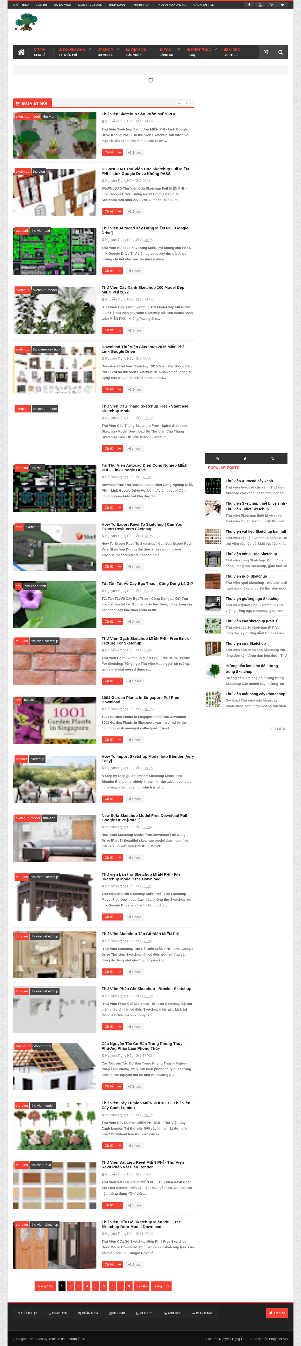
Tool (166, 52)
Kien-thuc (23, 1046)
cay (18, 586)
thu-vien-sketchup (46, 349)
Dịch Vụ (136, 52)
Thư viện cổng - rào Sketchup (251, 554)
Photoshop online (171, 4)
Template (58, 1313)
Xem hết (182, 103)
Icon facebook (90, 4)
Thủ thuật (27, 1313)
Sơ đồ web (62, 4)
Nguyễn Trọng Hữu (233, 1339)
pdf (18, 700)
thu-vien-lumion (43, 1105)
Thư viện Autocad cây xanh (249, 481)
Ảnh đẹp (172, 1313)
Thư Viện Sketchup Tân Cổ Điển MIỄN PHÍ (140, 933)
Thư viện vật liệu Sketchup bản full (256, 531)
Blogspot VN (278, 1339)
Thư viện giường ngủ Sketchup (252, 599)
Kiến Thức (199, 52)
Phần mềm (88, 1313)
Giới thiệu (21, 4)
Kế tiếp (141, 1286)
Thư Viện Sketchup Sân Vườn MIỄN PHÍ (138, 114)
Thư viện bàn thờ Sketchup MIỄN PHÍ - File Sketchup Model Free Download (141, 876)
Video (232, 52)
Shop (105, 52)
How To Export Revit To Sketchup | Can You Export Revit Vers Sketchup (142, 526)
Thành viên (140, 4)
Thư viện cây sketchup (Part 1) (252, 621)
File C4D (117, 1313)
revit (19, 527)
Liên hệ (41, 4)
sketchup (22, 171)
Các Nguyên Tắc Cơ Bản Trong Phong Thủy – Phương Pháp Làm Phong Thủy (144, 1045)
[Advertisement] (193, 26)
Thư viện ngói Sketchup (246, 576)
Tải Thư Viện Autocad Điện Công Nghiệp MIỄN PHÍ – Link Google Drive (145, 467)
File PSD (144, 1313)
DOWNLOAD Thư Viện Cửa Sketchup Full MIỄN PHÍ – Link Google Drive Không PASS (145, 171)
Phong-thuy (42, 1046)
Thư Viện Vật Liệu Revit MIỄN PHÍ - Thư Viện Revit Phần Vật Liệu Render (143, 1164)
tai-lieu (29, 700)
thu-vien (49, 116)
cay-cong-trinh (35, 586)
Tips (39, 52)
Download (72, 52)
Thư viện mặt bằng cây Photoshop (255, 694)
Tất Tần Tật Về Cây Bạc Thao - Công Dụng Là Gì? (147, 583)
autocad (22, 231)
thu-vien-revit (41, 1165)
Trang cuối (161, 1286)
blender (21, 759)
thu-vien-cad (40, 231)
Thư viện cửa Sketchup (246, 643)
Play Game (202, 1313)
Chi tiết (113, 152)
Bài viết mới (34, 103)
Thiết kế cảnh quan (62, 1339)
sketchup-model (28, 116)
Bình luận (117, 4)
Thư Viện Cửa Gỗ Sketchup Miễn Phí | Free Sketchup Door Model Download (141, 1224)
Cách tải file (203, 4)
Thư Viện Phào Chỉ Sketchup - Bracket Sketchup (146, 988)
